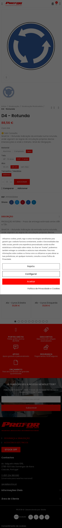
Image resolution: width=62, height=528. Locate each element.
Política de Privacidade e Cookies (44, 288)
